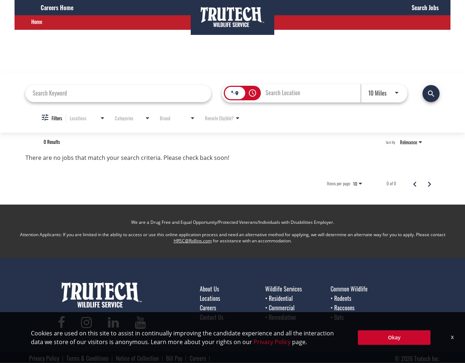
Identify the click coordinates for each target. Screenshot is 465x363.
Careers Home (57, 7)
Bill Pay (174, 358)
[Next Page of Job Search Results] (429, 183)
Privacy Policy (44, 358)
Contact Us (211, 317)
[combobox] (118, 93)
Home (36, 21)
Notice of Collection (137, 358)
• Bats (337, 317)
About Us (209, 289)
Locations (210, 298)
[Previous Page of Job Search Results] (415, 183)
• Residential (279, 298)
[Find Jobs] (431, 93)
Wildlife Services (283, 289)
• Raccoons (343, 307)
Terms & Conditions (87, 358)
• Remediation (280, 317)
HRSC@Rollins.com (193, 241)
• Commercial (280, 307)
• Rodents (341, 298)
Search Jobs (425, 7)
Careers (208, 307)
